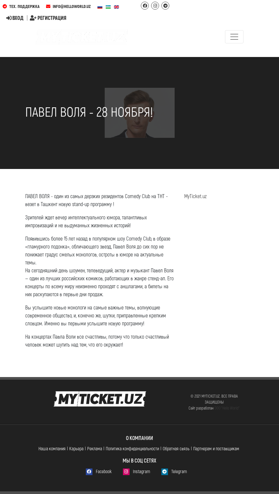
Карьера (76, 448)
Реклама (94, 448)
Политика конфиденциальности (132, 448)
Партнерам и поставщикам (216, 448)
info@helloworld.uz (68, 6)
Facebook (99, 471)
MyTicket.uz (195, 196)
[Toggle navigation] (234, 36)
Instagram (136, 471)
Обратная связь (176, 448)
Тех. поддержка (21, 6)
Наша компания (52, 448)
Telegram (174, 471)
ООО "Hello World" (227, 408)
